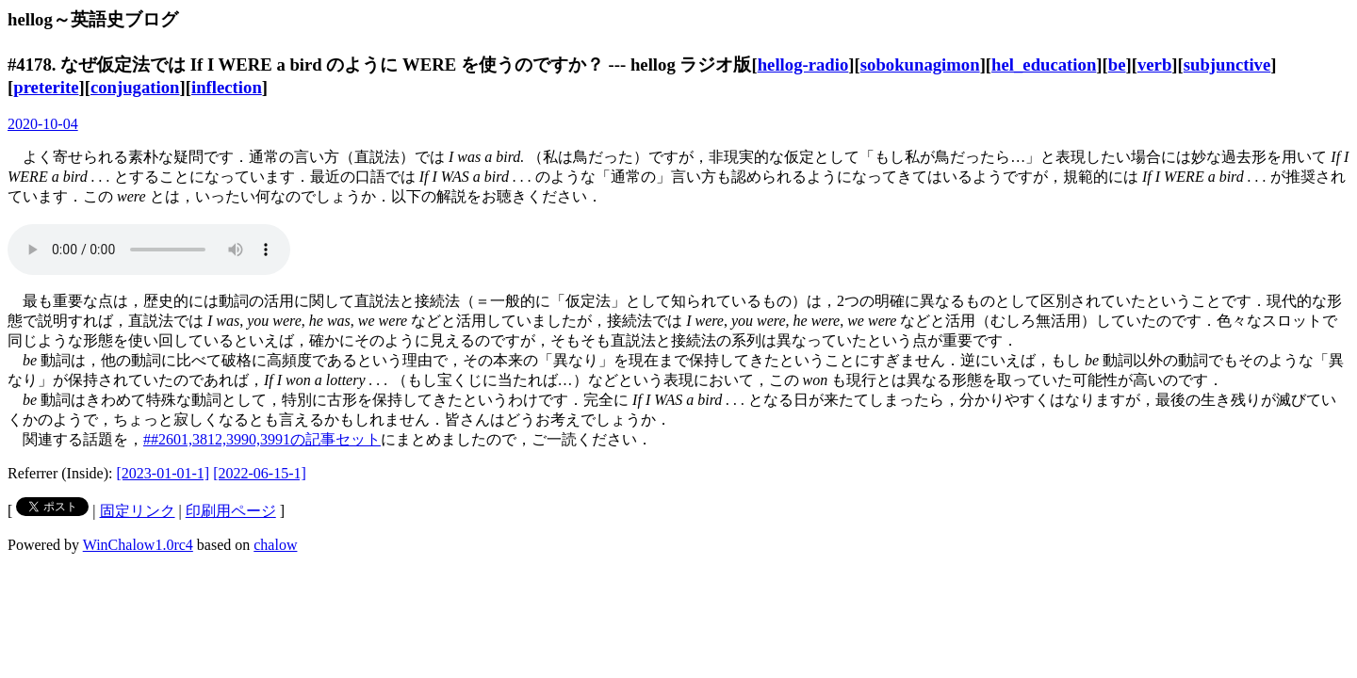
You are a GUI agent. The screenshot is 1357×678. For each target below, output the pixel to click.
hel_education (1043, 64)
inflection (226, 87)
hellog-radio (803, 64)
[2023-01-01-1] (163, 473)
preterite (45, 87)
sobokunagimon (920, 64)
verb (1154, 64)
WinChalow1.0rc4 (138, 545)
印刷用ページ (231, 511)
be (1117, 64)
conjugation (135, 87)
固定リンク (137, 511)
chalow (275, 545)
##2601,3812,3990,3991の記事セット (262, 439)
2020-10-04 (43, 124)
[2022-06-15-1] (259, 473)
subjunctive (1227, 64)
